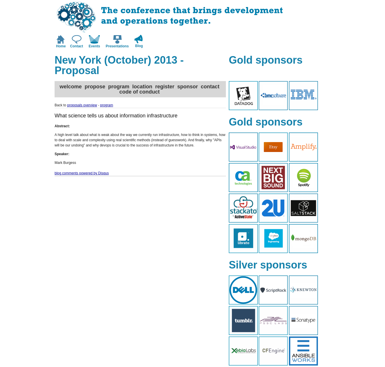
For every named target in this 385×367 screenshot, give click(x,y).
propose (94, 86)
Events (94, 46)
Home (61, 46)
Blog (139, 46)
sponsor (187, 86)
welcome (71, 86)
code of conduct (139, 92)
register (164, 86)
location (142, 86)
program (118, 86)
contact (210, 86)
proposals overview (82, 105)
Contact (76, 46)
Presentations (117, 46)
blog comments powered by (82, 173)
